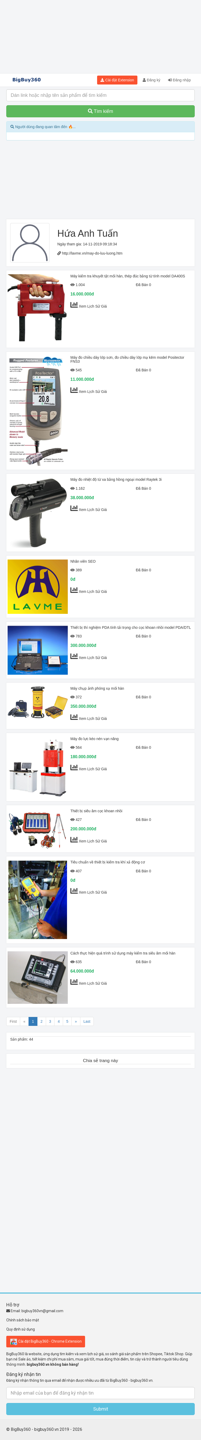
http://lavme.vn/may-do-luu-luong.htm (92, 253)
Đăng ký (151, 80)
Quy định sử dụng (20, 1329)
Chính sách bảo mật (22, 1320)
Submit (100, 1409)
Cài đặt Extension (117, 80)
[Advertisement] (100, 36)
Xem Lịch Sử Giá (93, 306)
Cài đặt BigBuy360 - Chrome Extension (46, 1342)
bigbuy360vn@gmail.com (42, 1311)
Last (86, 1021)
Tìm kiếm (100, 111)
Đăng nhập (179, 80)
